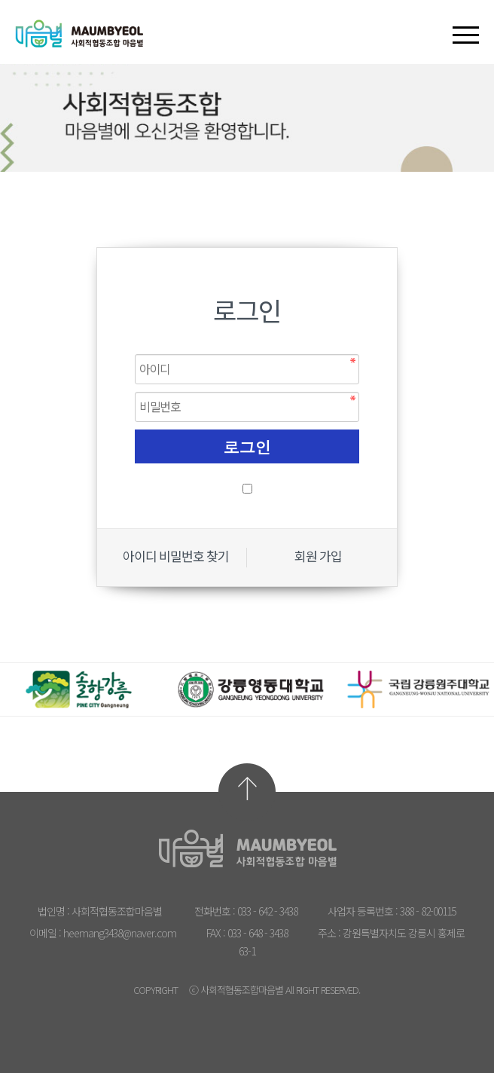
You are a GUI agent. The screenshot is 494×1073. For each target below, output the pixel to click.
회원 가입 (318, 556)
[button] (466, 22)
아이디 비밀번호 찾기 (176, 556)
